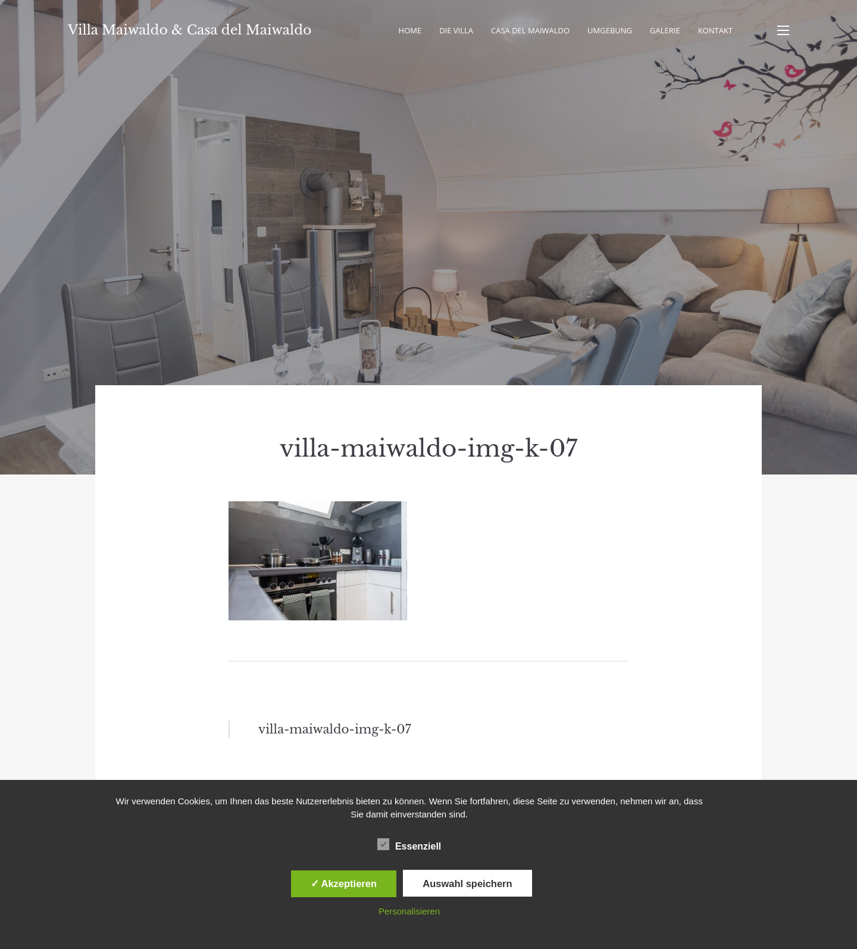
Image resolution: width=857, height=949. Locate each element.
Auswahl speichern (467, 883)
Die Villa (456, 30)
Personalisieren (409, 911)
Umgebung (609, 30)
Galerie (665, 30)
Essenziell (409, 844)
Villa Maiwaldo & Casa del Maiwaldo (189, 30)
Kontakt (715, 30)
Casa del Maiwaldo (530, 30)
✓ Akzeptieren (344, 883)
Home (410, 30)
